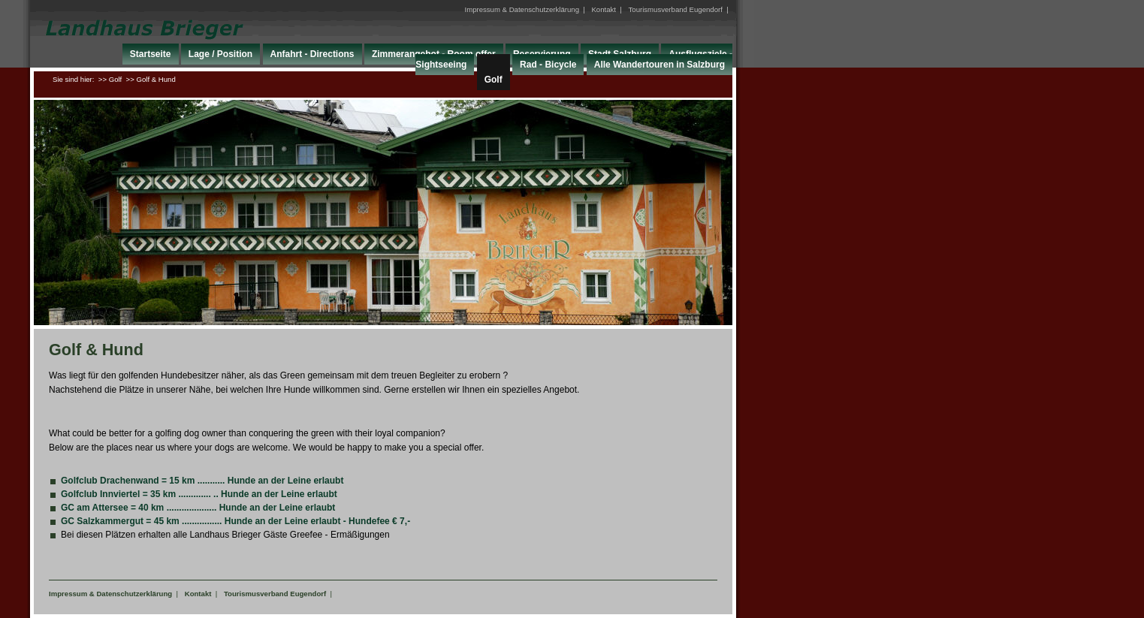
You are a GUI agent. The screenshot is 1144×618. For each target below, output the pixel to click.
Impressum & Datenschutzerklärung (521, 9)
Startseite (150, 54)
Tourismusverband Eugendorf (676, 9)
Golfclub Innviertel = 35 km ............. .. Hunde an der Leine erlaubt (199, 494)
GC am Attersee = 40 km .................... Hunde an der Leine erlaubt (198, 507)
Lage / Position (220, 54)
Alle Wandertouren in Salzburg (659, 64)
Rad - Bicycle (548, 64)
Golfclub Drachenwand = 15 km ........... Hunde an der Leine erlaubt (202, 480)
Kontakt (603, 9)
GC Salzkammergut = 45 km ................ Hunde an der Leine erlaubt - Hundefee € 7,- (235, 521)
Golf (493, 79)
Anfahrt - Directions (312, 54)
